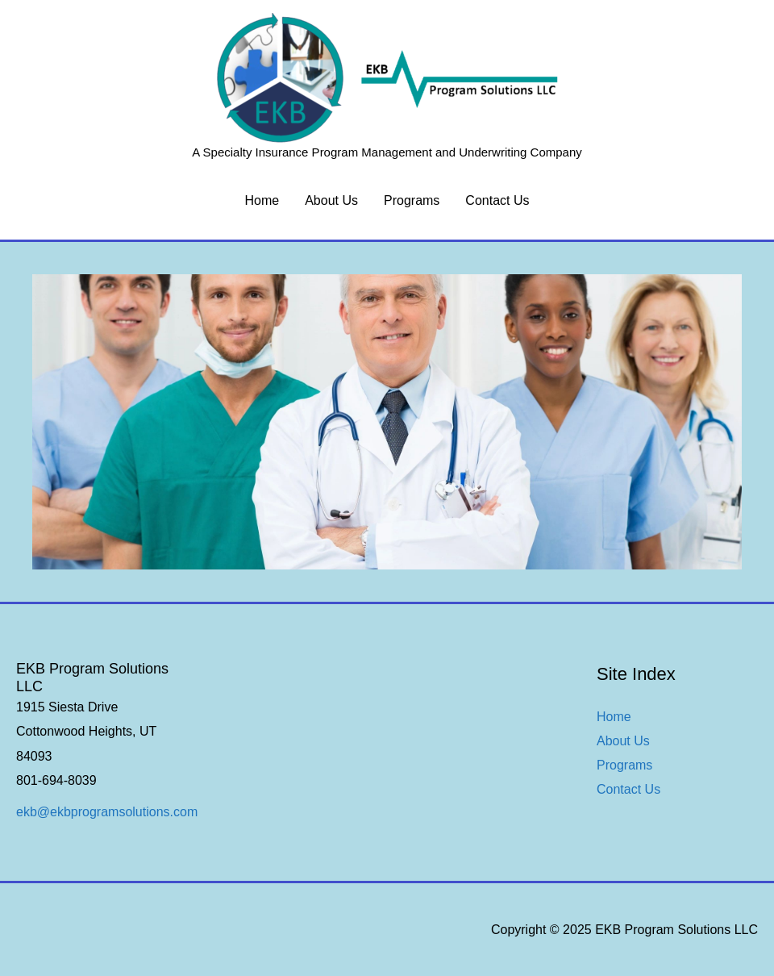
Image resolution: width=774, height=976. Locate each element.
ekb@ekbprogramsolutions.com (107, 812)
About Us (331, 200)
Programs (411, 200)
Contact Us (497, 200)
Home (262, 200)
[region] (387, 422)
